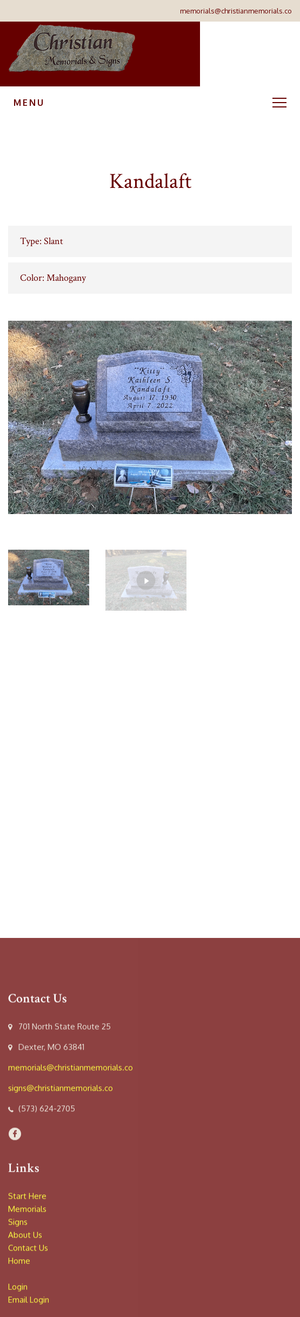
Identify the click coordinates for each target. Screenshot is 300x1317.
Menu (150, 102)
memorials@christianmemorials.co (236, 10)
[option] (150, 417)
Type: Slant (41, 241)
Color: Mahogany (53, 278)
